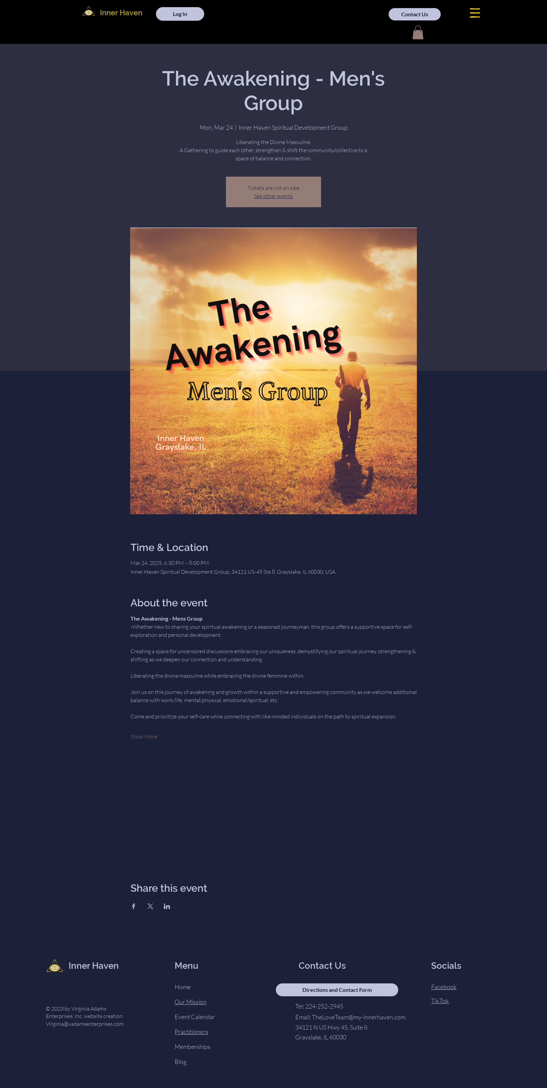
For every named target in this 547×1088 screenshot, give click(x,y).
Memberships (192, 1046)
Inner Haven (121, 12)
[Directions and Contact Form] (337, 990)
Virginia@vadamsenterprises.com (85, 1023)
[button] (475, 13)
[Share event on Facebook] (133, 906)
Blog (181, 1061)
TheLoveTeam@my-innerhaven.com (358, 1017)
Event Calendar (195, 1016)
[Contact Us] (414, 14)
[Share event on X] (150, 906)
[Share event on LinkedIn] (167, 906)
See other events (273, 196)
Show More (143, 736)
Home (183, 987)
